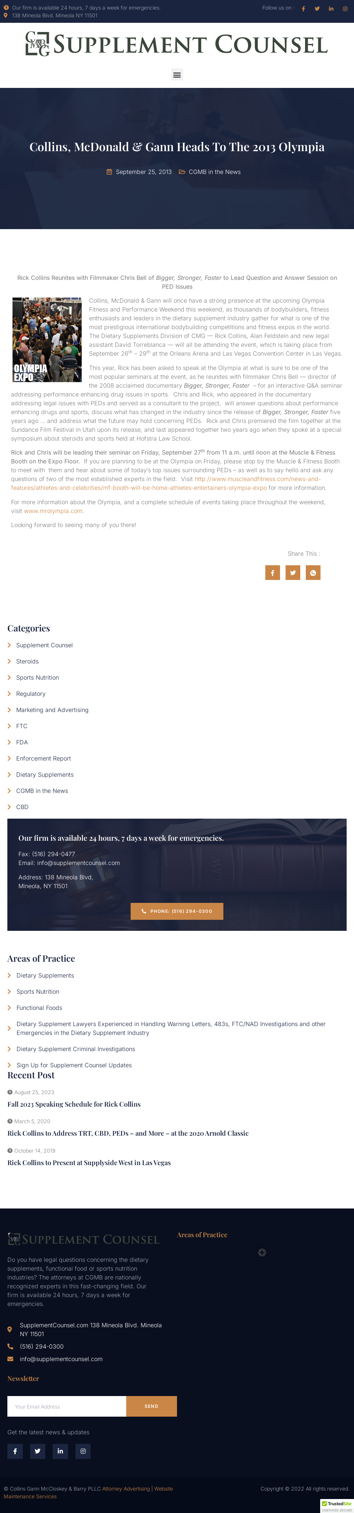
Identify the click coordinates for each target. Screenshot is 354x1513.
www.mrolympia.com (53, 511)
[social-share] (272, 572)
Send (152, 1406)
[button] (177, 74)
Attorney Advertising (126, 1488)
